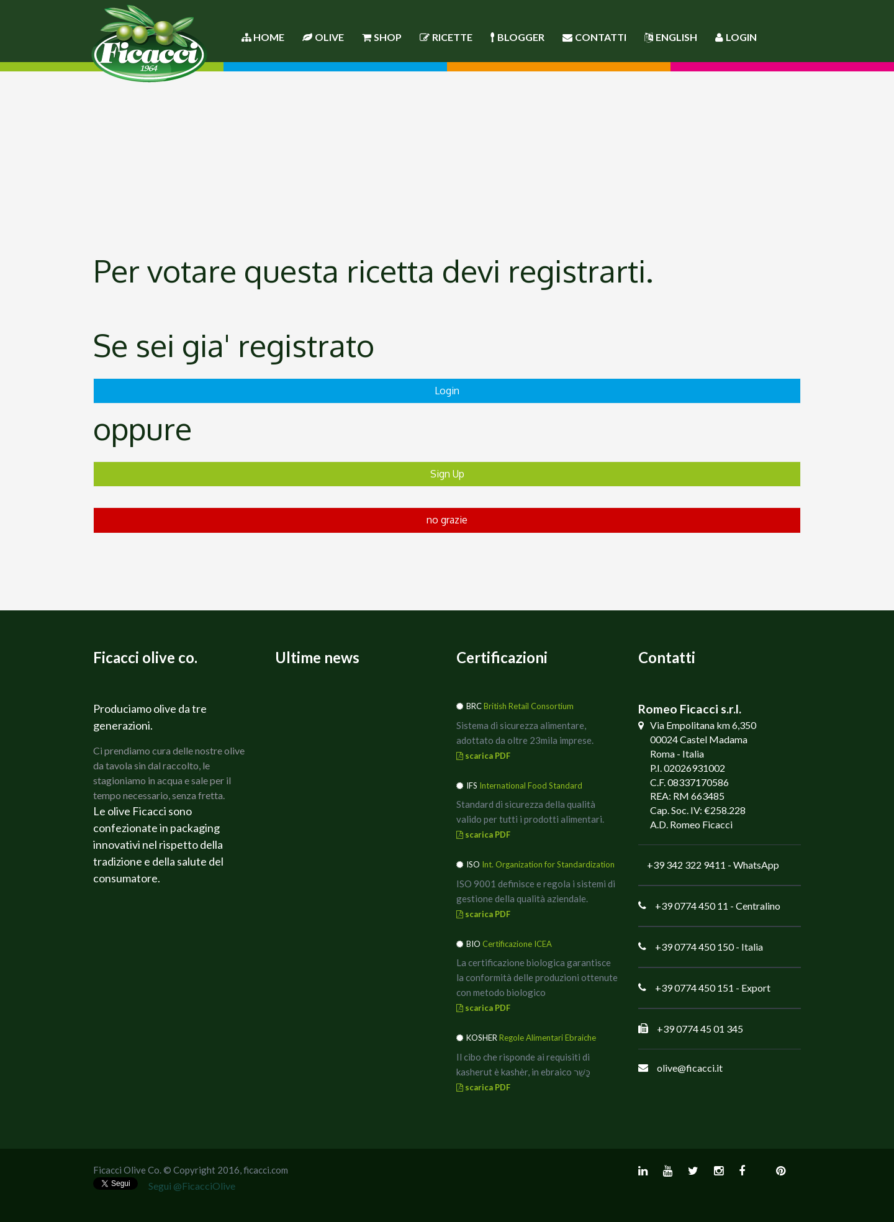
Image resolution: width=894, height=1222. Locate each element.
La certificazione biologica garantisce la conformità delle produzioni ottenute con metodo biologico (537, 977)
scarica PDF (483, 756)
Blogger (517, 37)
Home (263, 37)
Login (736, 37)
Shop (382, 37)
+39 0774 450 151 (694, 987)
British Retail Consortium (529, 706)
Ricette (446, 37)
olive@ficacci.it (690, 1068)
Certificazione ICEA (517, 944)
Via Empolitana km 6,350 (703, 725)
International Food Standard (530, 785)
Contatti (594, 37)
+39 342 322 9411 (686, 865)
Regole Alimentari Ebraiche (547, 1038)
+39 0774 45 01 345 (700, 1028)
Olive (323, 37)
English (670, 37)
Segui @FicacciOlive (191, 1186)
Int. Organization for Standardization (548, 864)
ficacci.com (265, 1169)
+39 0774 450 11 (691, 906)
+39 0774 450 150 (694, 947)
